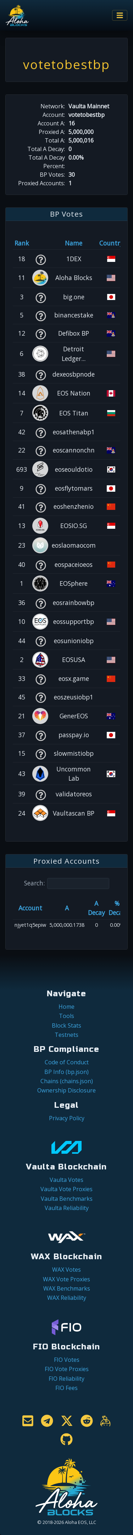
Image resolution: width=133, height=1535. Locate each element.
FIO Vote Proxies (67, 1369)
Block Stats (66, 1025)
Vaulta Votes (66, 1180)
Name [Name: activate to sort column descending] (73, 243)
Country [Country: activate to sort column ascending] (111, 243)
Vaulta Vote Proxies (66, 1189)
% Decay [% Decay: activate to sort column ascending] (117, 908)
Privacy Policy (66, 1118)
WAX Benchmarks (66, 1288)
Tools (66, 1016)
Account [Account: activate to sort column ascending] (30, 908)
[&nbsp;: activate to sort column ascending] (40, 243)
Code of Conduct (67, 1062)
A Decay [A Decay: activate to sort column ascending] (96, 908)
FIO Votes (66, 1360)
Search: (66, 883)
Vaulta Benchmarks (67, 1199)
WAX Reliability (66, 1298)
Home (66, 1007)
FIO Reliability (66, 1378)
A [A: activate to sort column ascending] (67, 908)
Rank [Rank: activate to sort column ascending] (22, 243)
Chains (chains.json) (66, 1081)
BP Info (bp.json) (66, 1072)
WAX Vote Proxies (66, 1279)
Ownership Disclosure (66, 1090)
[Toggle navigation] (120, 15)
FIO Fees (66, 1388)
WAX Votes (66, 1269)
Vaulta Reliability (67, 1208)
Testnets (66, 1035)
